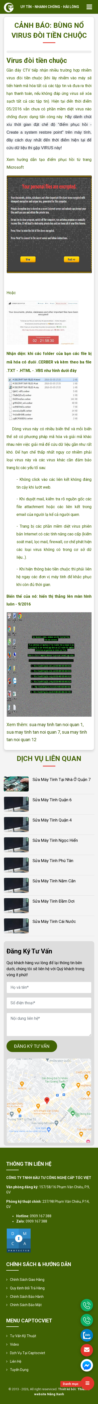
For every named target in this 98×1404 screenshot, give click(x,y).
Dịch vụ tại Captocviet (27, 1353)
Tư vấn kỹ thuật (23, 1336)
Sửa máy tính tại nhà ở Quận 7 (61, 779)
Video (14, 1344)
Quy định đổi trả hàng (27, 1288)
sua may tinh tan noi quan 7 (33, 732)
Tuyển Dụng (19, 1370)
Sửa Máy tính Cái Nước (54, 921)
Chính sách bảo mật (26, 1305)
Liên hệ (15, 1361)
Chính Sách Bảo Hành (27, 1297)
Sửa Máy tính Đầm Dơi (53, 901)
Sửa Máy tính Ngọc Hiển (55, 840)
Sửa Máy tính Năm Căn (54, 880)
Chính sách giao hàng (27, 1280)
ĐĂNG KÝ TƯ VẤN (32, 1046)
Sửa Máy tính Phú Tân (52, 860)
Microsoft (15, 167)
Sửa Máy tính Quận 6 (52, 799)
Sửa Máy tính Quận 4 (52, 820)
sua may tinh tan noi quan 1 (56, 724)
